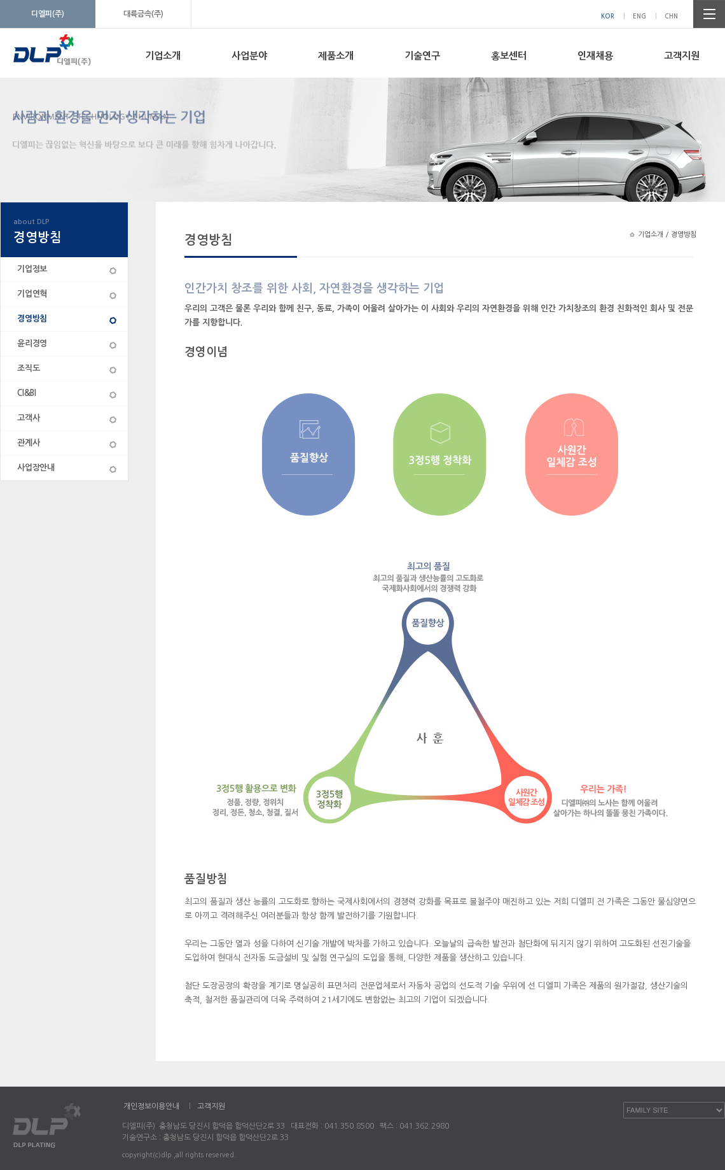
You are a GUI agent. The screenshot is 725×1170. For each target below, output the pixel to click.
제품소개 (336, 55)
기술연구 (422, 55)
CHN (671, 16)
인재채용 (595, 55)
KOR (607, 16)
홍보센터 (509, 55)
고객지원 (682, 55)
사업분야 (249, 55)
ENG (639, 16)
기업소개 (163, 55)
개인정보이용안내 (151, 1106)
